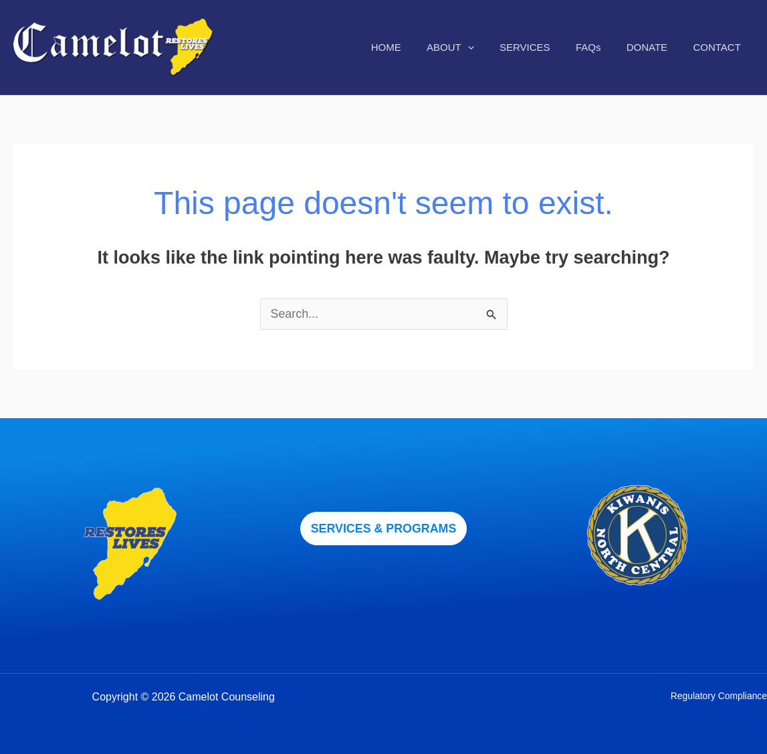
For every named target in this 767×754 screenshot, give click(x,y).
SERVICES (544, 47)
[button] (384, 528)
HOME (416, 47)
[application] (492, 47)
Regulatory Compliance (718, 695)
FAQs (602, 47)
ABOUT (475, 47)
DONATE (655, 47)
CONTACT (720, 47)
